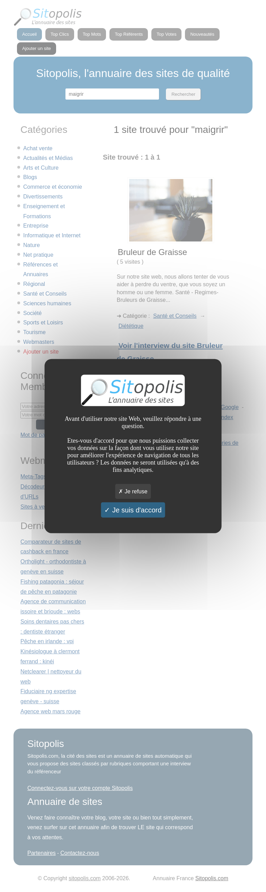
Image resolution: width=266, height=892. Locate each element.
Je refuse (132, 491)
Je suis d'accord (132, 510)
